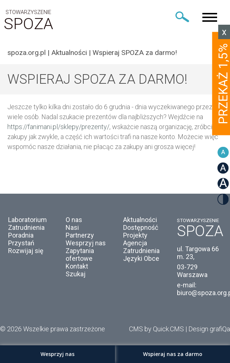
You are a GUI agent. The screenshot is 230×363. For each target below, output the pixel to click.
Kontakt (77, 266)
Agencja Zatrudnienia (141, 247)
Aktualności (69, 52)
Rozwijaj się (25, 251)
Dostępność (140, 227)
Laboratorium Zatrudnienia (27, 223)
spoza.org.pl (26, 52)
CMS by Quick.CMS (156, 329)
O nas (74, 220)
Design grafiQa (209, 329)
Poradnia (21, 235)
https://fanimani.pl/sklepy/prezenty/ (58, 127)
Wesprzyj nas (86, 243)
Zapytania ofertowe (80, 254)
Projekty (135, 235)
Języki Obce (141, 258)
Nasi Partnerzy (80, 231)
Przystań (21, 243)
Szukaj (76, 274)
